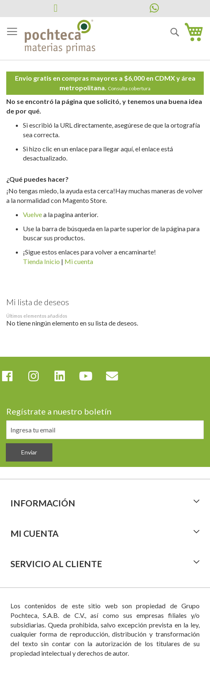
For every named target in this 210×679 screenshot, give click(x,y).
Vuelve (32, 214)
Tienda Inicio (41, 261)
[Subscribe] (29, 452)
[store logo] (60, 37)
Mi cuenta (78, 261)
